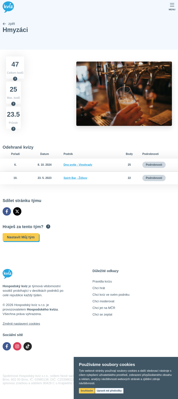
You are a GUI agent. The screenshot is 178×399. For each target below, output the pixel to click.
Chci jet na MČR (103, 308)
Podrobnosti (154, 164)
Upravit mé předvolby (109, 390)
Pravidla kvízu (102, 281)
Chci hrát (98, 288)
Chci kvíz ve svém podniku (111, 294)
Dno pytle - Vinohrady (78, 164)
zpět (9, 24)
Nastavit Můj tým (21, 237)
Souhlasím (87, 390)
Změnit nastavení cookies (21, 323)
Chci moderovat (103, 301)
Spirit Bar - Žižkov (75, 177)
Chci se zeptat (102, 314)
